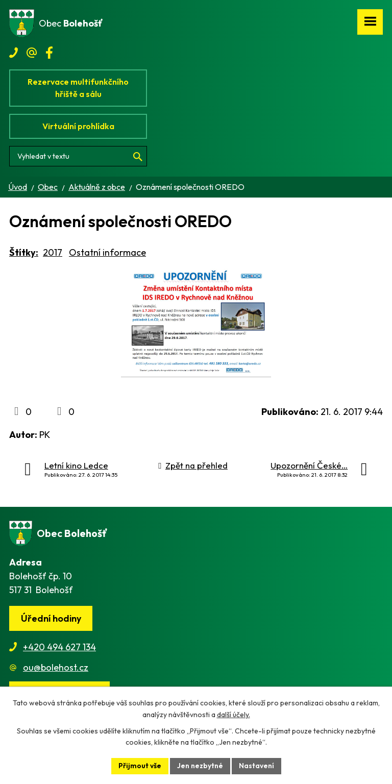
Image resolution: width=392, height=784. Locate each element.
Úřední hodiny (51, 618)
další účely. (233, 714)
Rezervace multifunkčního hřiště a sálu (78, 88)
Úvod (17, 187)
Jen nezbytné (200, 765)
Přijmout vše (139, 765)
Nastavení (256, 765)
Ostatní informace (107, 252)
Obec (48, 187)
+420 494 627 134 (59, 647)
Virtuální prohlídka (78, 126)
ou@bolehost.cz (55, 667)
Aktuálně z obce (96, 187)
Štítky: (23, 252)
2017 (52, 252)
